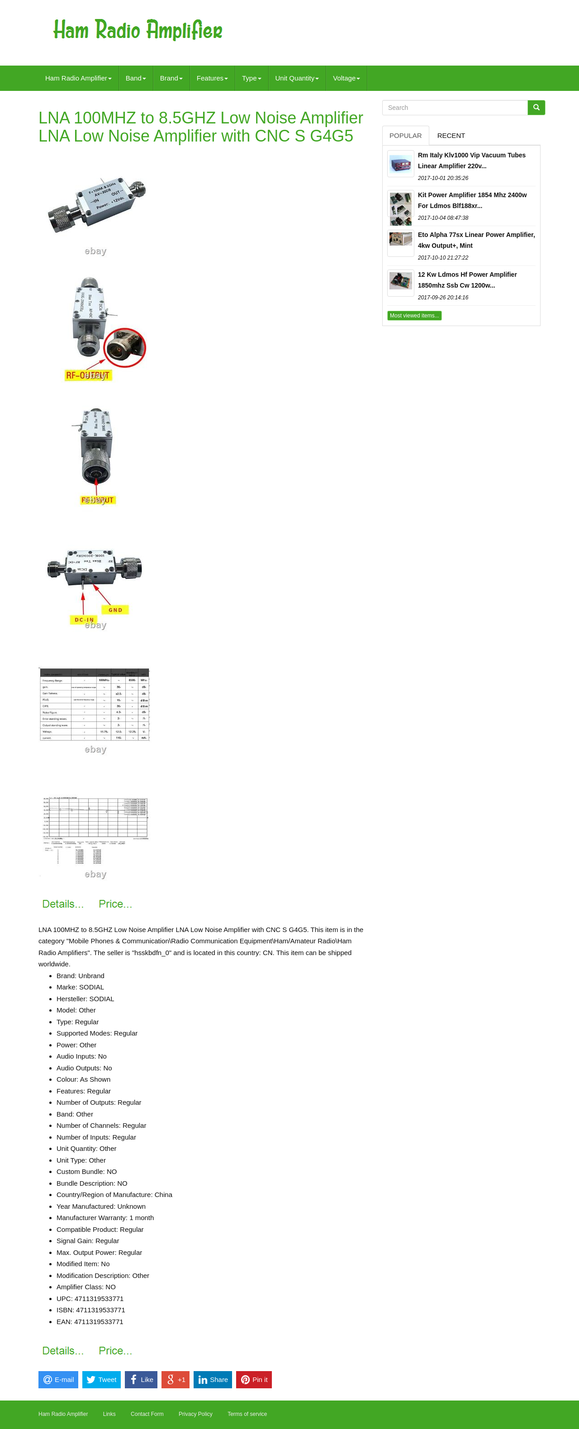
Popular (405, 135)
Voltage (346, 78)
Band (136, 78)
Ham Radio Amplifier (78, 78)
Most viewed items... (414, 315)
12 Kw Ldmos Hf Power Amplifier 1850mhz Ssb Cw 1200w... (467, 280)
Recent (451, 135)
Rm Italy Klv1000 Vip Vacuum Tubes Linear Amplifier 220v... (472, 160)
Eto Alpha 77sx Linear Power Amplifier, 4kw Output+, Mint (476, 240)
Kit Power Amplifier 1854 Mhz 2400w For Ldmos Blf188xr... (472, 200)
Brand (171, 78)
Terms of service (247, 1414)
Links (109, 1414)
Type (251, 78)
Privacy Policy (196, 1414)
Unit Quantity (297, 78)
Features (212, 78)
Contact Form (147, 1414)
